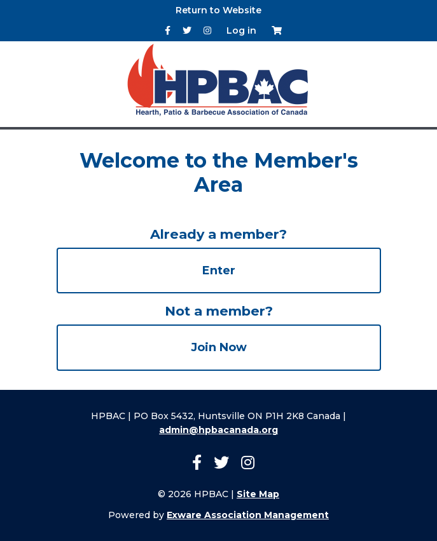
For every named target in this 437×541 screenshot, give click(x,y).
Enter (218, 270)
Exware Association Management (248, 515)
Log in (241, 30)
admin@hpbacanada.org (218, 430)
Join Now (219, 347)
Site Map (258, 494)
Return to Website (218, 10)
